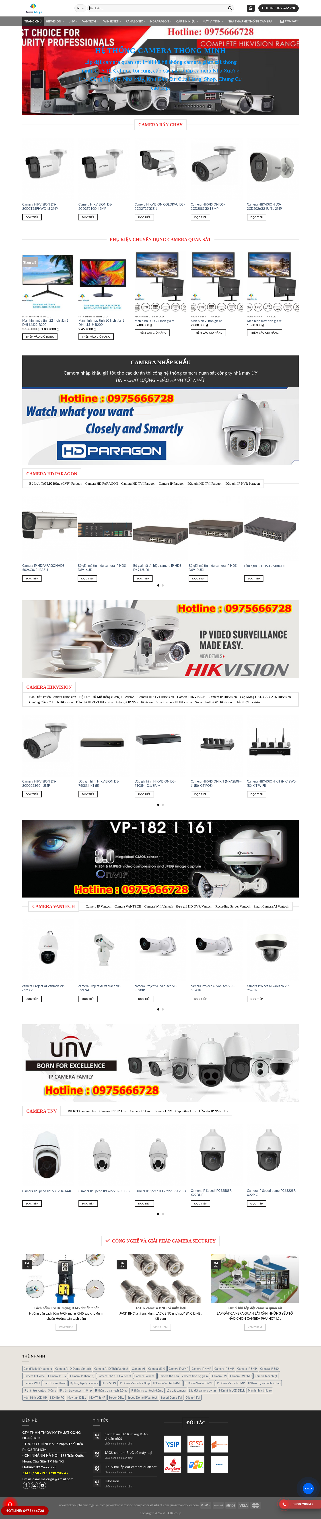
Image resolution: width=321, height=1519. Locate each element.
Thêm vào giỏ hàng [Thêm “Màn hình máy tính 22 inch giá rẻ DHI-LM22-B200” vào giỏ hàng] (40, 336)
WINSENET (112, 21)
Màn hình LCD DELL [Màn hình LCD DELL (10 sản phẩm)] (232, 1390)
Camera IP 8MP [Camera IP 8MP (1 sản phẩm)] (247, 1368)
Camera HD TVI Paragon (138, 483)
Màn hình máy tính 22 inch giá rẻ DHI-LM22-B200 (45, 323)
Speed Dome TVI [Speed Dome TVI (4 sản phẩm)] (171, 1397)
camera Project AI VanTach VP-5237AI (99, 988)
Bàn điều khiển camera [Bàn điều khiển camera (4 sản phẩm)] (38, 1368)
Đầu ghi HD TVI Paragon (204, 483)
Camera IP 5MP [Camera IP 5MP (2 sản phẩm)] (224, 1368)
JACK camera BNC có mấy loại (128, 1452)
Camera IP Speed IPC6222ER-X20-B (160, 1191)
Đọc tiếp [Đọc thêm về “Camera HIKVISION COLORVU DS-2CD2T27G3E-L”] (144, 217)
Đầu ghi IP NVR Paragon (242, 483)
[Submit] (230, 8)
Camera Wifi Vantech (158, 906)
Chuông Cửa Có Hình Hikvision (51, 702)
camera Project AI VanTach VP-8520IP (156, 988)
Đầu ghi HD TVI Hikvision (94, 702)
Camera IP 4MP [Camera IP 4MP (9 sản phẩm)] (201, 1368)
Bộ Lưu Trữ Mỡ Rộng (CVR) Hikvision (106, 697)
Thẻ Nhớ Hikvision (248, 702)
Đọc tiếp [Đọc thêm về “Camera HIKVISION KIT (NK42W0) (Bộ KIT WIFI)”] (257, 794)
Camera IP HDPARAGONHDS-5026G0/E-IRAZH (44, 568)
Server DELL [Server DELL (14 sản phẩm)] (116, 1397)
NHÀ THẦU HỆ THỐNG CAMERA (250, 21)
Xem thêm (66, 1327)
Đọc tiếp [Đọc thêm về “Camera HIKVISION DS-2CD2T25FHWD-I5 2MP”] (32, 217)
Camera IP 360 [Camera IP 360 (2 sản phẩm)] (269, 1368)
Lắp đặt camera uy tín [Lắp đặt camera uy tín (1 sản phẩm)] (202, 1390)
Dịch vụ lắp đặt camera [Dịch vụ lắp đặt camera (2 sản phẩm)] (84, 1383)
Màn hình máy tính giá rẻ (264, 321)
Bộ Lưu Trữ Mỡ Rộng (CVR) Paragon (55, 483)
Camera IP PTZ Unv (113, 1111)
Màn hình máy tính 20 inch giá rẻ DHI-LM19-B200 (101, 323)
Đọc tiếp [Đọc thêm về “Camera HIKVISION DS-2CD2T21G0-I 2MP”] (88, 217)
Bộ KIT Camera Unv (82, 1111)
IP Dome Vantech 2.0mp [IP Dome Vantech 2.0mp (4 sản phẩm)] (134, 1383)
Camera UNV (163, 1111)
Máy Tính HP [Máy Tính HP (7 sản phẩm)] (97, 1397)
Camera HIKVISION (191, 697)
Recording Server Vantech (232, 906)
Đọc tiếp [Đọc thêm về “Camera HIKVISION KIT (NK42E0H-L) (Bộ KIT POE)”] (200, 794)
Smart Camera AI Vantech (270, 906)
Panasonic (136, 21)
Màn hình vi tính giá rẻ (206, 321)
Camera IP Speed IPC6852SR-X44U (47, 1191)
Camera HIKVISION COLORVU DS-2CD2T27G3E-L (160, 206)
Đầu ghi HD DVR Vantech (194, 906)
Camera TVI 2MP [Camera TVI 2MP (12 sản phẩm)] (240, 1376)
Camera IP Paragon (171, 483)
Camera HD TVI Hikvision (156, 697)
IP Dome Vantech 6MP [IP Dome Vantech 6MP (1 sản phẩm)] (199, 1383)
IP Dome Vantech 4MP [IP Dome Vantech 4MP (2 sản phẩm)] (167, 1383)
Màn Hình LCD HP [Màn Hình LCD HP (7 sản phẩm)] (35, 1397)
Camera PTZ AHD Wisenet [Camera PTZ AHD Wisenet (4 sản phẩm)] (114, 1376)
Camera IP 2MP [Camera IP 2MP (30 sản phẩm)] (178, 1368)
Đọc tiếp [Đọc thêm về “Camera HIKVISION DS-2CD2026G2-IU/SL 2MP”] (257, 217)
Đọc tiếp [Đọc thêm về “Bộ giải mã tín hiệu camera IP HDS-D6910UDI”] (198, 578)
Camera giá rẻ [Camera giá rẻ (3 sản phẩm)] (156, 1368)
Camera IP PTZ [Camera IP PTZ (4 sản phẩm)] (57, 1376)
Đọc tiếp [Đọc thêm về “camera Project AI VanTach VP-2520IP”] (257, 998)
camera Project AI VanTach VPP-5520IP (213, 988)
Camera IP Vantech (98, 906)
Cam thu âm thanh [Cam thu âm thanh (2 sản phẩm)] (54, 1383)
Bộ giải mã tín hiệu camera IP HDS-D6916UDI (102, 568)
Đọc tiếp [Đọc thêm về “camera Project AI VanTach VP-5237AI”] (88, 998)
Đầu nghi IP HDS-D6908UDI (264, 566)
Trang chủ (33, 21)
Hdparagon (161, 21)
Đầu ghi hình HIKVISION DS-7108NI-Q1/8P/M (155, 783)
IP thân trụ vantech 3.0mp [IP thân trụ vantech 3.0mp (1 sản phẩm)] (40, 1390)
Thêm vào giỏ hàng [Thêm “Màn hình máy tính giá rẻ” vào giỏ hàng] (265, 332)
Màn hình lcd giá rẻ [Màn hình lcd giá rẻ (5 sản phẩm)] (260, 1390)
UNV (73, 21)
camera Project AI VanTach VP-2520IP (268, 988)
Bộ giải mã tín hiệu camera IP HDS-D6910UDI (213, 568)
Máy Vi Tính (213, 21)
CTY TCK (105, 70)
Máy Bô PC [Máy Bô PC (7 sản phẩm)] (57, 1397)
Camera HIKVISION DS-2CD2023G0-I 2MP (39, 783)
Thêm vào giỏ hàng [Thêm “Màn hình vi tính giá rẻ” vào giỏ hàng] (208, 332)
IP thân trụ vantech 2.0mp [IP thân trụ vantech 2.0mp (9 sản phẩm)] (264, 1383)
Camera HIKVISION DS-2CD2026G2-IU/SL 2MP (264, 206)
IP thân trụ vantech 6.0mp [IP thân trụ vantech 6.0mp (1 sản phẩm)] (147, 1390)
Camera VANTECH (128, 906)
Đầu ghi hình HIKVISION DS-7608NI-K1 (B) (98, 783)
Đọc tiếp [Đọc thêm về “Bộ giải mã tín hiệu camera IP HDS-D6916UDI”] (87, 578)
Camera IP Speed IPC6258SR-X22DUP (212, 1193)
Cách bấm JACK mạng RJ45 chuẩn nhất (126, 1436)
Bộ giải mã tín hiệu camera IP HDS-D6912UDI (158, 568)
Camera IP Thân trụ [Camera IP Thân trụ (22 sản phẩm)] (82, 1376)
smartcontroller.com (185, 1505)
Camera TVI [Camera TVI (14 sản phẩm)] (219, 1376)
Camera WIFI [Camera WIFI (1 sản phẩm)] (32, 1383)
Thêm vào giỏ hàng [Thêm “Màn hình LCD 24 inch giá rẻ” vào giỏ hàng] (152, 332)
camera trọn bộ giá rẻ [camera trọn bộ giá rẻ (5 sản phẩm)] (195, 1376)
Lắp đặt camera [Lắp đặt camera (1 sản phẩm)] (176, 1390)
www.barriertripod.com (123, 1505)
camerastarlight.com (155, 1505)
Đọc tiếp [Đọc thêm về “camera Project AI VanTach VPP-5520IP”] (200, 998)
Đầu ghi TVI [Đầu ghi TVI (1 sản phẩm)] (192, 1397)
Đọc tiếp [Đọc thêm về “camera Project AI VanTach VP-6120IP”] (32, 998)
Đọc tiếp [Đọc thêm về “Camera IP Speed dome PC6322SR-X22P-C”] (257, 1203)
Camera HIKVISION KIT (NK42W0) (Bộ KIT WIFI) (271, 783)
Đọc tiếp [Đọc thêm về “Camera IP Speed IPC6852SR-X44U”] (32, 1203)
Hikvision (55, 21)
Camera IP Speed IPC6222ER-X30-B (104, 1191)
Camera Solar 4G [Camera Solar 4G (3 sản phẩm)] (144, 1376)
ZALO (308, 1488)
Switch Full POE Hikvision (213, 702)
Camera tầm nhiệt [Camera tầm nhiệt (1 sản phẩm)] (266, 1376)
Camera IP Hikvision (223, 697)
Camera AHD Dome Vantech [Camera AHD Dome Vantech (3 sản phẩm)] (73, 1368)
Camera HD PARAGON (101, 483)
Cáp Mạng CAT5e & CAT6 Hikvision (265, 697)
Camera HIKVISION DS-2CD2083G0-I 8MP (208, 206)
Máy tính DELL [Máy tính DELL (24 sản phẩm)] (76, 1397)
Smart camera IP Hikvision (174, 702)
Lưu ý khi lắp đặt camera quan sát (130, 1467)
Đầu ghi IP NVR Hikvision (134, 702)
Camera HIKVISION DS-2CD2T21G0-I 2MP (95, 206)
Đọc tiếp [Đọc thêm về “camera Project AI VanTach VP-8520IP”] (144, 998)
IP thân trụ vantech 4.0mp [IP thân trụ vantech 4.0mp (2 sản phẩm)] (75, 1390)
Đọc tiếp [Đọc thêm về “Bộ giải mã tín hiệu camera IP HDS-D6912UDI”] (143, 578)
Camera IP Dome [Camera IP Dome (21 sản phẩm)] (34, 1376)
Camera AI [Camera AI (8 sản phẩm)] (138, 1368)
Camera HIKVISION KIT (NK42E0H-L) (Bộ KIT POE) (216, 783)
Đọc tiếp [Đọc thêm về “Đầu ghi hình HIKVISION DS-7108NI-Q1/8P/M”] (144, 794)
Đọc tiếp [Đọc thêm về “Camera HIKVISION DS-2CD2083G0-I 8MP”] (200, 217)
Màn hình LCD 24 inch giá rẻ (155, 321)
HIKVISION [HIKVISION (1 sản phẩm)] (109, 1383)
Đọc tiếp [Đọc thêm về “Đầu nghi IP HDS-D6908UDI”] (254, 578)
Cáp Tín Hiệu (187, 21)
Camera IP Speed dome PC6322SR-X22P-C (272, 1193)
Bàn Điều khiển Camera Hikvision (52, 697)
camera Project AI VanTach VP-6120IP (43, 988)
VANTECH (90, 21)
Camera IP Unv (140, 1111)
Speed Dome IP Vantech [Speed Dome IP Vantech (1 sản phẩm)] (143, 1397)
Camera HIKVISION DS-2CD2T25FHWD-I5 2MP (40, 206)
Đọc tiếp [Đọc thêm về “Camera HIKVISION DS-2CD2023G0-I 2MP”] (32, 794)
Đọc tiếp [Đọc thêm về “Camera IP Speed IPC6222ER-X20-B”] (144, 1203)
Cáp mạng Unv (185, 1111)
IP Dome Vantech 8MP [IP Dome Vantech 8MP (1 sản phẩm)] (230, 1383)
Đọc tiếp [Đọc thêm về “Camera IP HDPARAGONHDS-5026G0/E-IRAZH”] (32, 578)
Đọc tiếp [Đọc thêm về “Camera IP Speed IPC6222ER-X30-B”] (88, 1203)
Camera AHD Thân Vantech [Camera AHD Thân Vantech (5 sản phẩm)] (111, 1368)
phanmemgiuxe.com (91, 1505)
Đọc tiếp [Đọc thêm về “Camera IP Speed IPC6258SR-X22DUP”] (200, 1203)
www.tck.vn (67, 1505)
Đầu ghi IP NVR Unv (213, 1111)
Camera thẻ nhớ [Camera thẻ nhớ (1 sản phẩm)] (169, 1376)
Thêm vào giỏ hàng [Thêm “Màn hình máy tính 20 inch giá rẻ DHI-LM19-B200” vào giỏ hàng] (96, 336)
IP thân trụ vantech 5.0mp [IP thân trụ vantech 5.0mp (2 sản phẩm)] (111, 1390)
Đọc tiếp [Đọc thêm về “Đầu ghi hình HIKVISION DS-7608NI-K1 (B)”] (88, 794)
